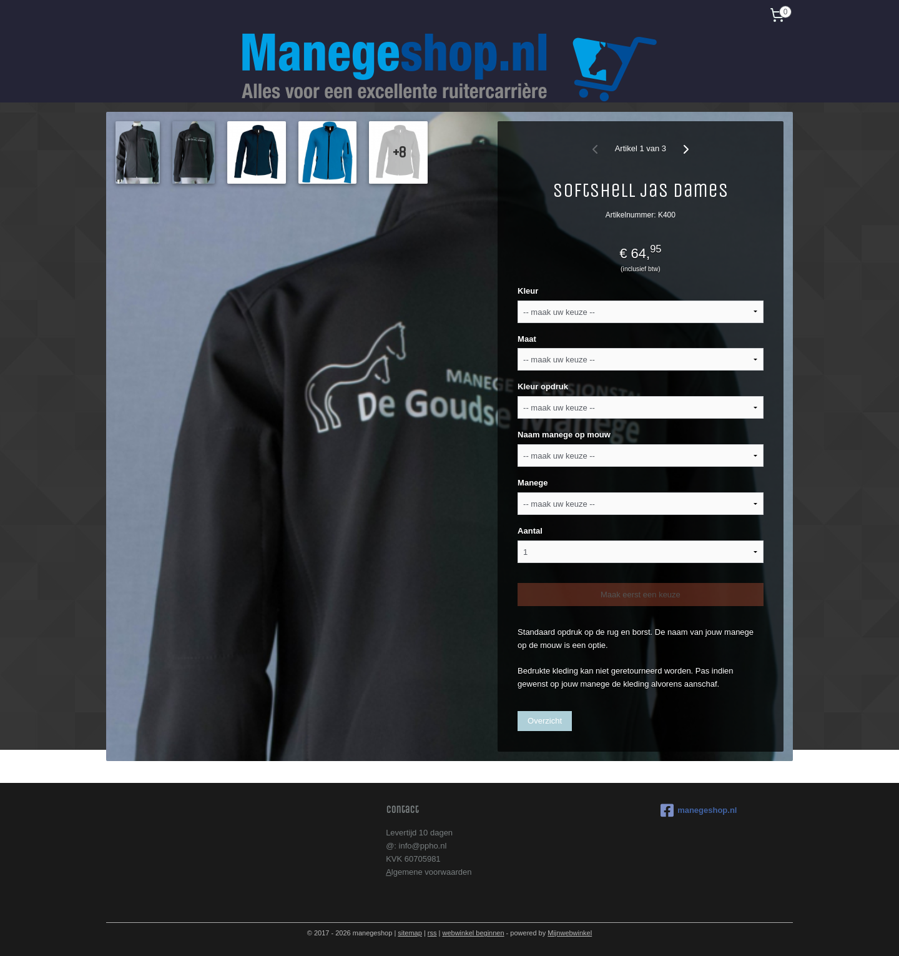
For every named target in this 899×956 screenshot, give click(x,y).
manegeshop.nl (699, 810)
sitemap (410, 933)
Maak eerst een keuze (640, 594)
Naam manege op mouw (564, 434)
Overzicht (545, 720)
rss (432, 933)
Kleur (528, 291)
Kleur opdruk (543, 386)
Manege (533, 482)
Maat (527, 339)
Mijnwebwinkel (570, 933)
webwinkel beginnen (473, 933)
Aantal (530, 530)
